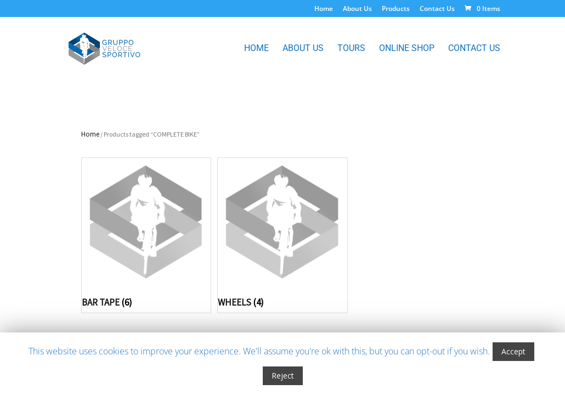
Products (396, 9)
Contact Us (437, 9)
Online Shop (406, 48)
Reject (283, 375)
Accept (513, 351)
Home (323, 9)
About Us (357, 9)
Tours (351, 48)
